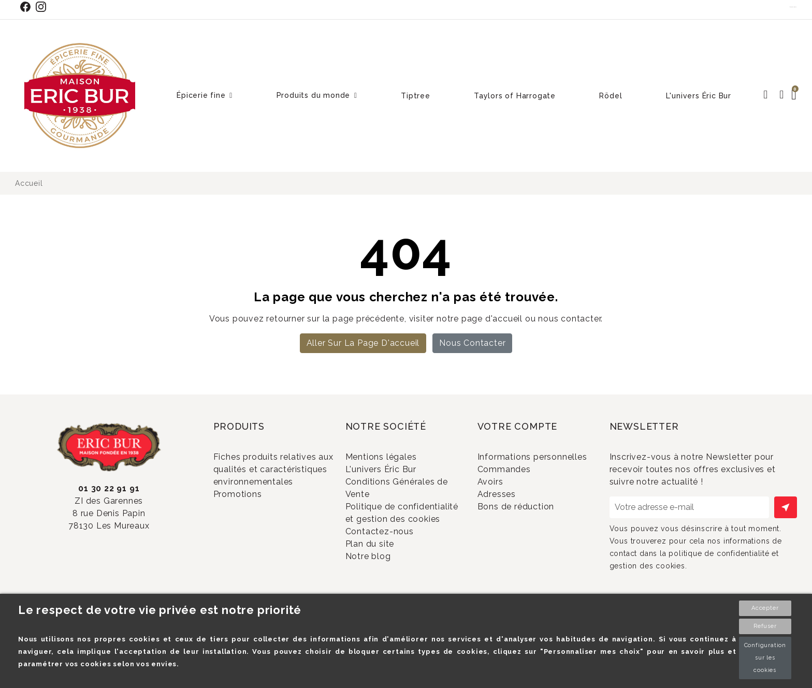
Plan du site (383, 579)
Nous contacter (472, 343)
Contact (793, 6)
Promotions (251, 511)
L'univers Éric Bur (394, 474)
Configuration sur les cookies (765, 658)
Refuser (765, 626)
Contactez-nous (392, 562)
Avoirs (503, 503)
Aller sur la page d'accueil (363, 343)
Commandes (517, 486)
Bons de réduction (529, 537)
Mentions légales (394, 457)
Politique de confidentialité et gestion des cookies (398, 532)
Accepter (764, 608)
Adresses (509, 520)
